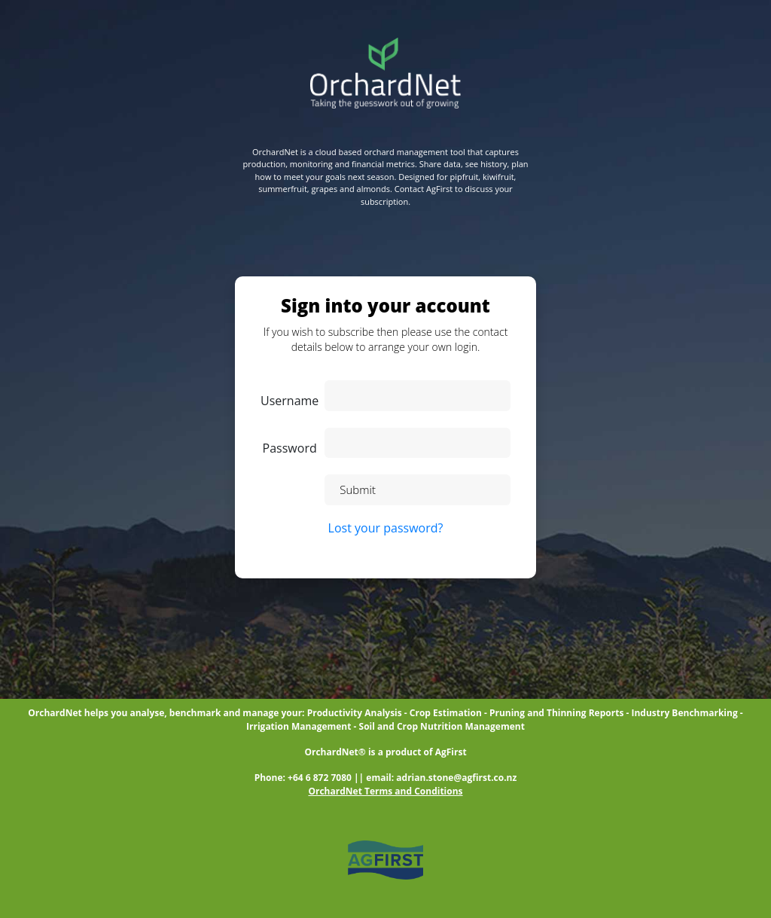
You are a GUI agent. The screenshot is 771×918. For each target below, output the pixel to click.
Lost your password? (385, 528)
